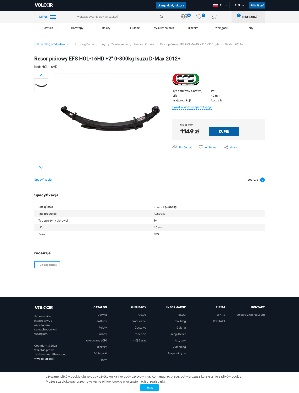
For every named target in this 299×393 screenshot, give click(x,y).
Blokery (102, 347)
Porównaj (185, 147)
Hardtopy (77, 28)
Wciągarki (100, 353)
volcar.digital (45, 359)
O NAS (221, 315)
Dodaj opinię (47, 265)
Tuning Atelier (177, 334)
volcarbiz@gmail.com (251, 315)
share (234, 147)
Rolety (106, 28)
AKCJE (142, 315)
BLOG (182, 315)
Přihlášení (256, 5)
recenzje (140, 334)
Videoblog (179, 347)
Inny (104, 360)
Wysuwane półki (163, 28)
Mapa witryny (177, 353)
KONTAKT (219, 321)
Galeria (181, 327)
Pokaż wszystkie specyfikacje (192, 107)
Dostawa (140, 327)
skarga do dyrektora (171, 5)
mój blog (180, 321)
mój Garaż (249, 17)
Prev (36, 73)
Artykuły (180, 340)
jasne (149, 387)
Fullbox (135, 28)
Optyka (48, 28)
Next (36, 166)
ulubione (210, 147)
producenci (138, 321)
